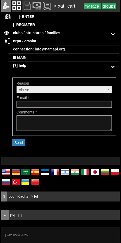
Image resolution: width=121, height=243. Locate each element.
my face (92, 6)
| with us (11, 235)
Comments (25, 112)
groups (108, 6)
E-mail (21, 98)
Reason (22, 83)
